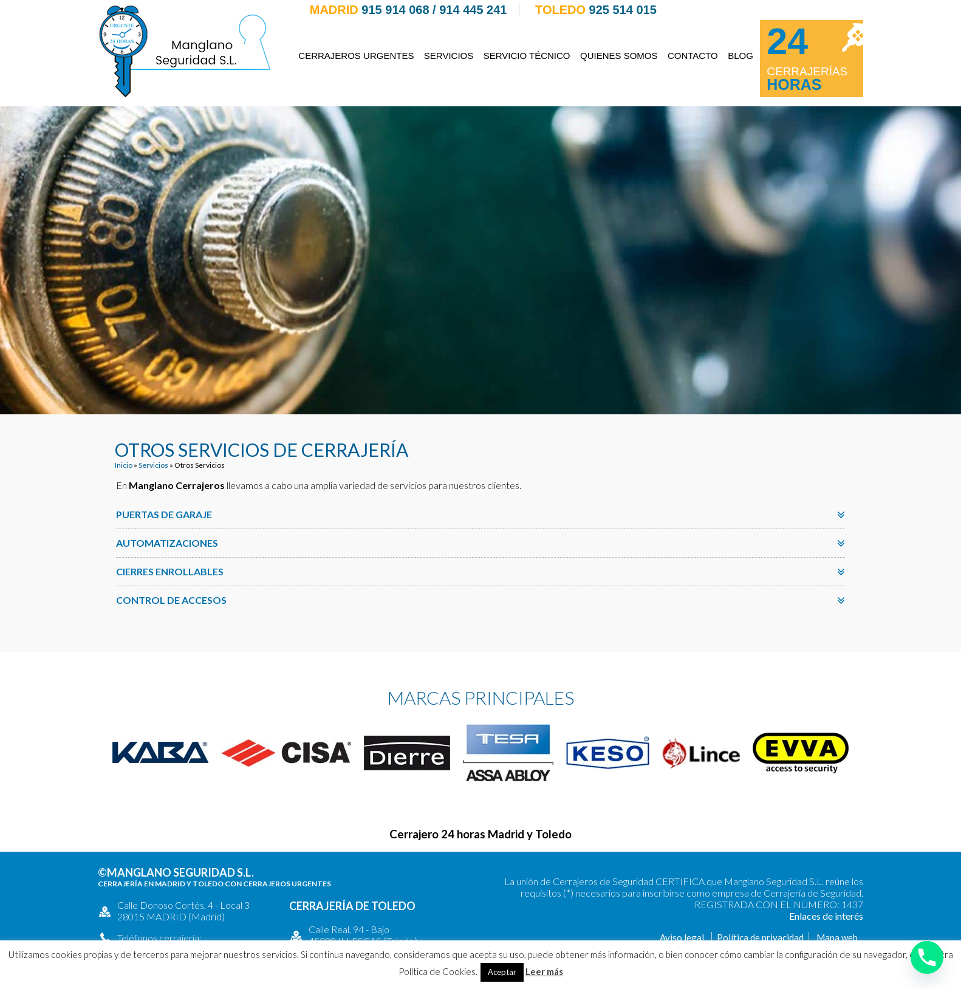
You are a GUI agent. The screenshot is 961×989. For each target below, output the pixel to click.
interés (849, 916)
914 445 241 (473, 9)
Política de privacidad (760, 937)
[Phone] (927, 957)
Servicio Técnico (527, 55)
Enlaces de (812, 916)
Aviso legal (682, 937)
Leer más (544, 971)
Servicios (448, 55)
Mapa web (837, 937)
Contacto (693, 55)
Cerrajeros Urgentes (356, 55)
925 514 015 (623, 9)
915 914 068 (395, 9)
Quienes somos (619, 55)
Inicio (123, 465)
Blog (740, 55)
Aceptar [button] (502, 972)
